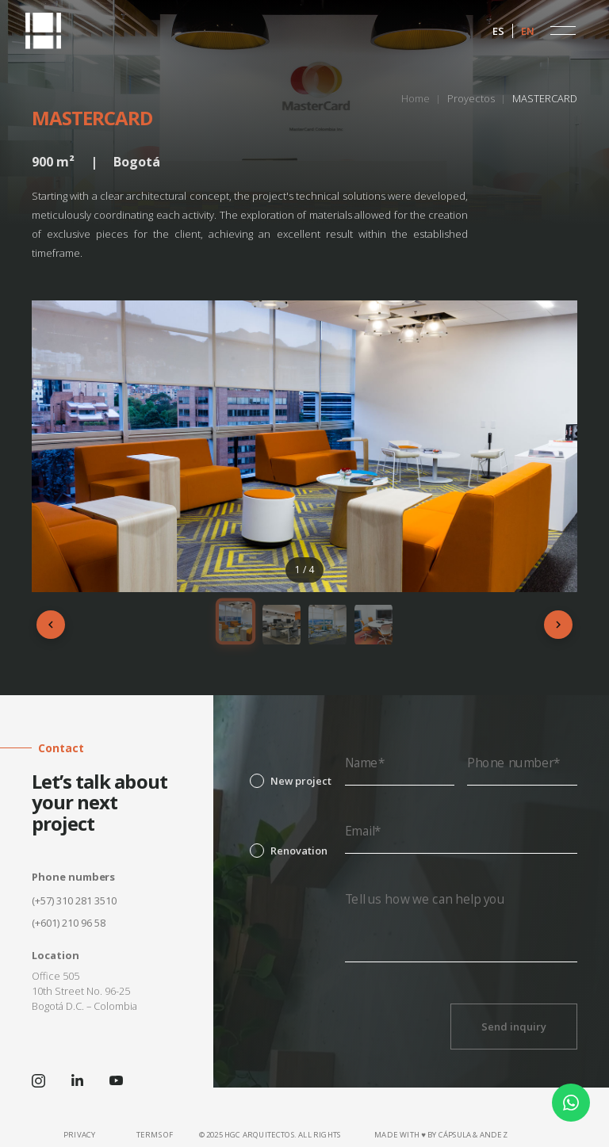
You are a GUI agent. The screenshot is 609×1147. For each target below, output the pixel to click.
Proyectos (471, 98)
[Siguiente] (558, 624)
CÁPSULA (455, 1135)
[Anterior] (50, 624)
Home (415, 98)
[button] (563, 30)
